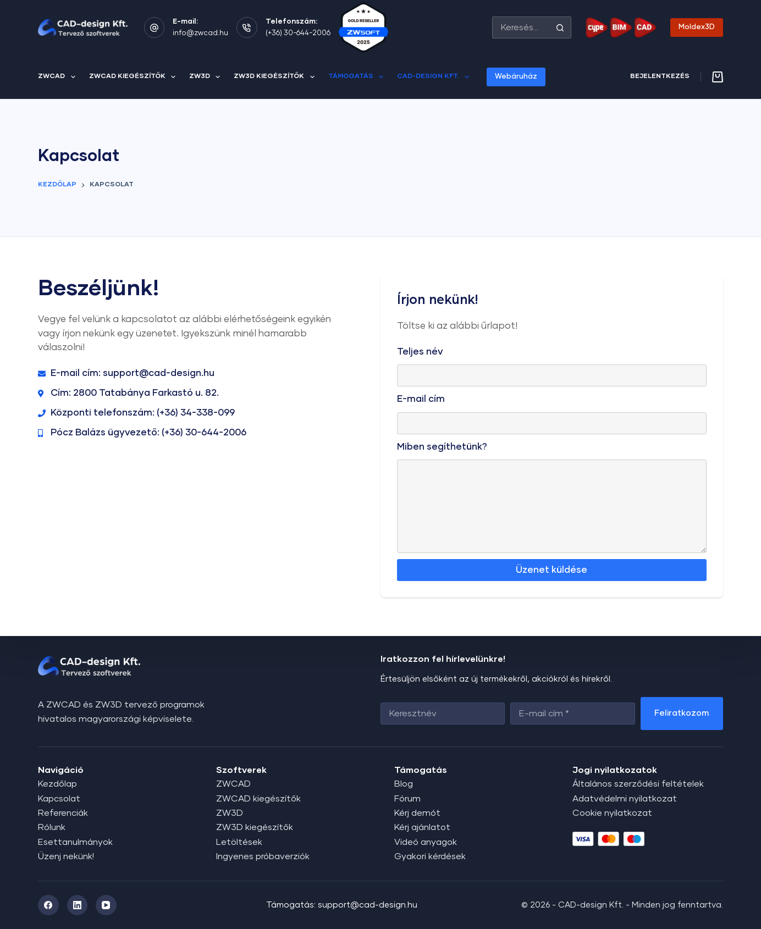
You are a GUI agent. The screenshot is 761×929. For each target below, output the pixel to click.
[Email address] (572, 714)
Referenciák (63, 813)
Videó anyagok (425, 842)
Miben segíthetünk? (442, 447)
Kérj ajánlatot (422, 827)
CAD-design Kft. (435, 77)
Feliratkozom (681, 713)
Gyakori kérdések (430, 856)
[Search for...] (520, 27)
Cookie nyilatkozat (612, 813)
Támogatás (358, 77)
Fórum (407, 798)
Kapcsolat (59, 798)
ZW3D (206, 77)
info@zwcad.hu (200, 33)
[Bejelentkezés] (660, 76)
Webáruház (516, 76)
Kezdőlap (57, 783)
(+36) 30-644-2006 (298, 33)
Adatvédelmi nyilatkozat (624, 798)
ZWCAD (58, 77)
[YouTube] (106, 905)
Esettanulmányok (75, 842)
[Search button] (560, 27)
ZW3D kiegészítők (276, 77)
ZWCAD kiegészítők (134, 77)
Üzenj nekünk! (66, 856)
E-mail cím (421, 399)
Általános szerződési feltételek (638, 783)
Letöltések (239, 842)
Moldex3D (697, 27)
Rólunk (51, 827)
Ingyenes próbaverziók (263, 856)
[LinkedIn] (77, 905)
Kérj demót (417, 813)
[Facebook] (48, 905)
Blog (403, 783)
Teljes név (420, 352)
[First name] (442, 714)
